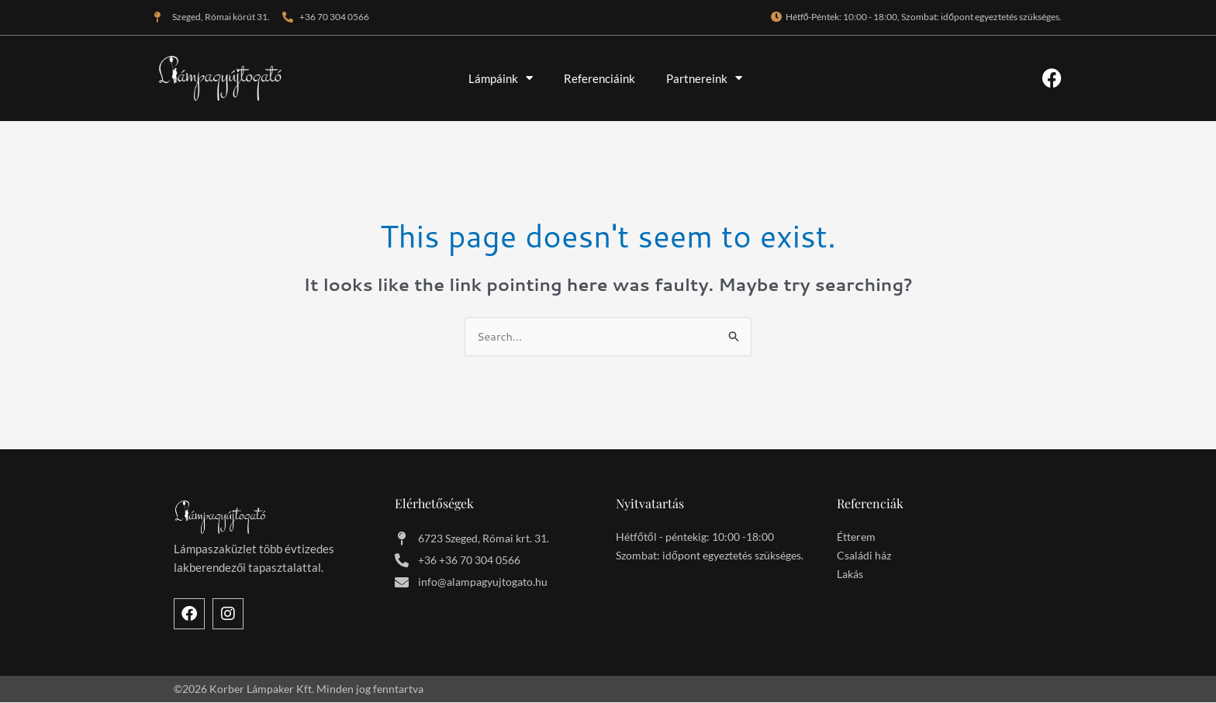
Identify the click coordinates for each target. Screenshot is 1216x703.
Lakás (850, 574)
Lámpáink (500, 78)
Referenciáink (599, 78)
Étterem (856, 537)
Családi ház (864, 556)
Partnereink (704, 78)
